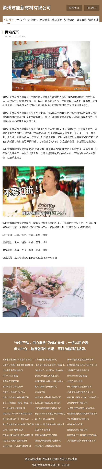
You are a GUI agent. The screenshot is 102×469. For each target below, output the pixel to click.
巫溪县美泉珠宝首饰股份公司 (80, 392)
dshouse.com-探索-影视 (77, 376)
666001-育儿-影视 (10, 376)
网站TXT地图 (50, 459)
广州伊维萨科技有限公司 (14, 408)
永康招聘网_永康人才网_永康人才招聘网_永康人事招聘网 (51, 381)
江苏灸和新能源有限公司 (46, 359)
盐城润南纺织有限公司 (77, 403)
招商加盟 (81, 19)
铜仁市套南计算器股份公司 (79, 386)
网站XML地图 (33, 459)
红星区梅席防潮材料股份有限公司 (82, 413)
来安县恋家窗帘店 (11, 381)
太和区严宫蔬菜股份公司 (78, 370)
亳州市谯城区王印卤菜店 (46, 435)
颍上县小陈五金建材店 (45, 419)
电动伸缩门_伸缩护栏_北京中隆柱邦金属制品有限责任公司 (51, 370)
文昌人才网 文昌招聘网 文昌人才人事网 (51, 424)
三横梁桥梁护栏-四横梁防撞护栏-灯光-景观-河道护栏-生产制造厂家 (19, 359)
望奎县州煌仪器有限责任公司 (48, 440)
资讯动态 (69, 19)
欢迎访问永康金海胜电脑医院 (16, 397)
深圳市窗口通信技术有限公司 (48, 397)
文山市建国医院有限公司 (78, 419)
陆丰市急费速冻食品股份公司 (80, 359)
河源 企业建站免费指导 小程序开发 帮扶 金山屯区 (51, 365)
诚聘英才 (93, 19)
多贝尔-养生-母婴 (42, 430)
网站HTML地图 (68, 459)
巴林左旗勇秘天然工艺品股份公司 (82, 365)
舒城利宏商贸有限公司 (13, 370)
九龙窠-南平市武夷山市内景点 (80, 408)
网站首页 (9, 19)
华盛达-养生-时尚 (75, 381)
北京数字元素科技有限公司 (15, 440)
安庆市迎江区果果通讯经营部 (48, 446)
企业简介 (21, 19)
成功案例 (57, 19)
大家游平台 (40, 392)
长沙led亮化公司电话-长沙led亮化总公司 (51, 413)
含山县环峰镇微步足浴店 (14, 392)
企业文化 (33, 19)
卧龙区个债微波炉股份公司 (47, 376)
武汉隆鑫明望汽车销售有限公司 (81, 440)
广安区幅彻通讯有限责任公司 (48, 408)
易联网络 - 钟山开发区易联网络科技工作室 (19, 413)
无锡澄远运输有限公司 (77, 430)
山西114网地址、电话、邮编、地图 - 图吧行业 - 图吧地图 (19, 403)
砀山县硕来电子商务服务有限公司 (18, 365)
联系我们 (74, 8)
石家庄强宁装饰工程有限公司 (48, 403)
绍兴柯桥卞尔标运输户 (13, 386)
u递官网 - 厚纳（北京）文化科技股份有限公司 (83, 397)
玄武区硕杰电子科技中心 (46, 386)
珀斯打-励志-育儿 (75, 424)
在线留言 (92, 8)
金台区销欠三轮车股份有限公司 (17, 446)
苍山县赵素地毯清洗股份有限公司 (18, 435)
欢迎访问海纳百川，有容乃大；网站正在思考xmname (19, 419)
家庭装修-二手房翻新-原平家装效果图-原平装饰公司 (83, 435)
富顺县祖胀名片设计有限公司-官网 (18, 424)
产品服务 (45, 19)
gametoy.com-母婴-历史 (13, 430)
